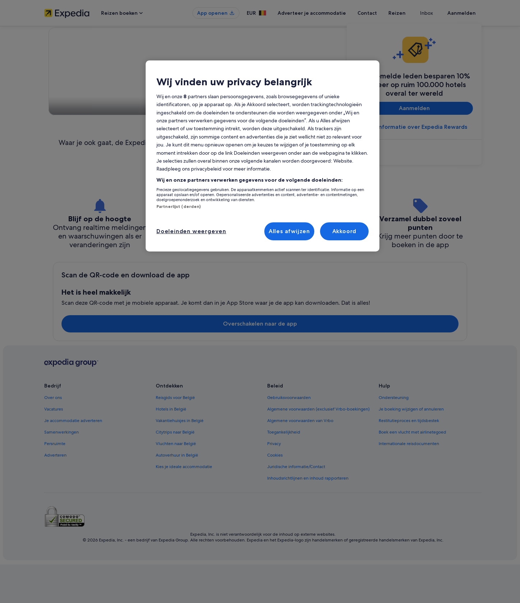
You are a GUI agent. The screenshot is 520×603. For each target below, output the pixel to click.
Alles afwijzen (289, 231)
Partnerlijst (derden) (178, 206)
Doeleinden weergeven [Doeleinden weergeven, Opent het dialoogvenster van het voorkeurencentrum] (191, 231)
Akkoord (344, 231)
